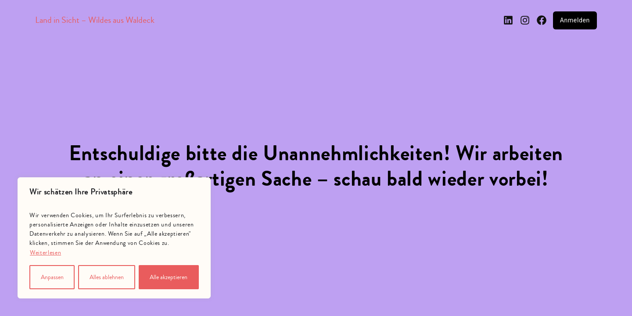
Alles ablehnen (107, 277)
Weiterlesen (45, 252)
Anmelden (575, 20)
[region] (114, 237)
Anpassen (52, 277)
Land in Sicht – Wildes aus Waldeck (94, 20)
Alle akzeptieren (168, 277)
